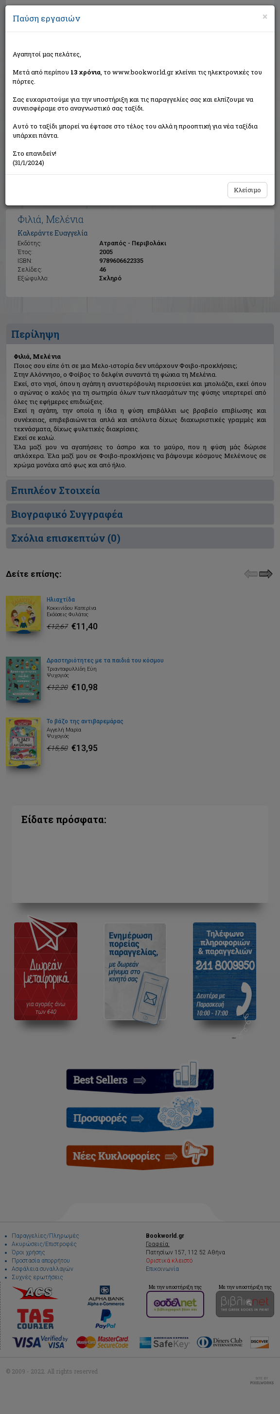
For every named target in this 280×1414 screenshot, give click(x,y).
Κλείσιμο (247, 189)
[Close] (264, 16)
